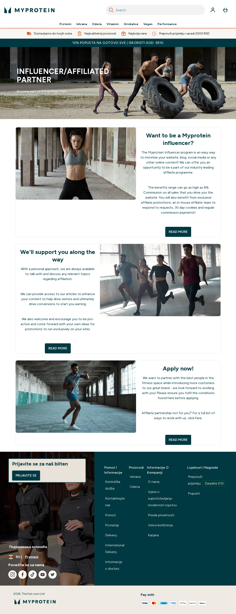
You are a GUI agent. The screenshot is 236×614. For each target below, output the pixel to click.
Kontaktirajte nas (115, 501)
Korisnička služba (112, 485)
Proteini (65, 24)
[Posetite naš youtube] (42, 574)
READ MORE (178, 232)
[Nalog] (213, 10)
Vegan (148, 24)
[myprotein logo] (29, 10)
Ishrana (81, 24)
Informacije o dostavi (113, 565)
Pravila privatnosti (161, 515)
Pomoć (110, 515)
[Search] (111, 10)
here (171, 398)
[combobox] (155, 10)
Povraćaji (112, 525)
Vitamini (113, 24)
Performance (167, 24)
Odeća (97, 24)
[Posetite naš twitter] (52, 574)
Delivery (111, 535)
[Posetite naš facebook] (22, 574)
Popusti (194, 493)
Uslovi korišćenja (160, 525)
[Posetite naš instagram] (12, 574)
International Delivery (114, 548)
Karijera (153, 535)
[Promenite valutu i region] (47, 556)
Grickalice (131, 24)
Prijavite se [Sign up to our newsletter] (26, 475)
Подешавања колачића (28, 547)
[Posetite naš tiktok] (32, 574)
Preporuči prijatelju (206, 480)
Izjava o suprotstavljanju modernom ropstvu (162, 498)
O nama (153, 482)
